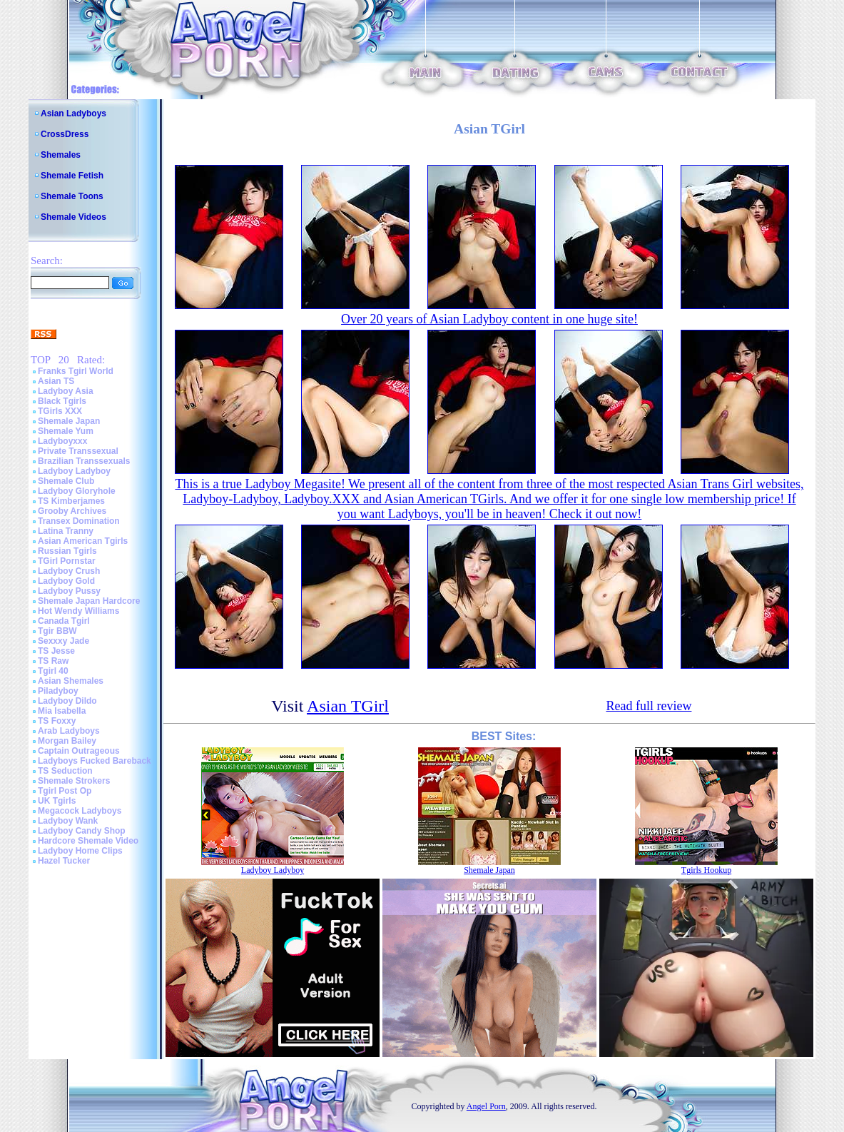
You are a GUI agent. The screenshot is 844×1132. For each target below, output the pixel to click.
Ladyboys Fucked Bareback (94, 761)
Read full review (648, 706)
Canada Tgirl (64, 621)
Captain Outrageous (79, 751)
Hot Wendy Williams (78, 611)
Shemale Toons (72, 196)
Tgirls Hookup (706, 870)
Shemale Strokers (74, 781)
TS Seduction (65, 771)
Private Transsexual (78, 451)
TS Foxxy (57, 721)
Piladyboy (58, 691)
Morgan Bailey (67, 741)
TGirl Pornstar (67, 561)
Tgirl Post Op (64, 791)
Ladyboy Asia (65, 391)
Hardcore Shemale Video (88, 841)
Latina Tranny (65, 531)
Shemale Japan (69, 421)
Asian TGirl (348, 706)
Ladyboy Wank (68, 821)
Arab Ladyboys (69, 731)
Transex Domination (79, 521)
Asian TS (56, 381)
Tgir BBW (57, 631)
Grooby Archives (72, 511)
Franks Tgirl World (75, 371)
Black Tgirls (62, 401)
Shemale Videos (73, 217)
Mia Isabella (62, 711)
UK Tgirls (57, 801)
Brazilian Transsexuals (84, 461)
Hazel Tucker (64, 861)
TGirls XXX (60, 411)
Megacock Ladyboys (79, 811)
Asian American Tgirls (83, 541)
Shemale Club (66, 481)
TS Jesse (56, 651)
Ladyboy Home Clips (80, 851)
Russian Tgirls (67, 551)
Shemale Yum (65, 431)
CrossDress (64, 134)
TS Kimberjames (71, 501)
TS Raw (53, 661)
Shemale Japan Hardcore (89, 601)
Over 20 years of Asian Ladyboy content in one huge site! (489, 319)
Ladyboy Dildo (67, 701)
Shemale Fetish (72, 176)
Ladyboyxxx (62, 441)
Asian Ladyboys (73, 113)
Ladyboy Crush (69, 571)
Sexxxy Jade (63, 641)
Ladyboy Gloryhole (77, 491)
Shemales (61, 155)
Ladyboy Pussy (69, 591)
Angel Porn (486, 1106)
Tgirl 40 (53, 671)
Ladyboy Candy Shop (82, 831)
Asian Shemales (70, 681)
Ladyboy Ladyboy (74, 471)
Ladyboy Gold (66, 581)
